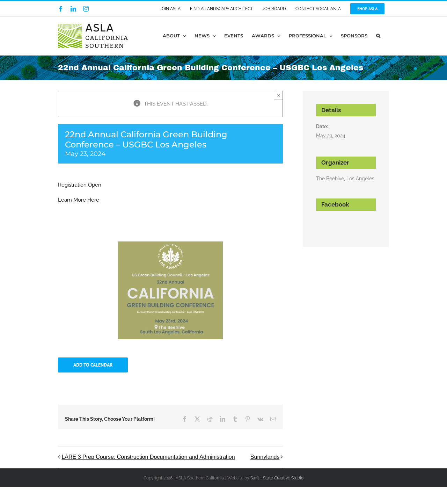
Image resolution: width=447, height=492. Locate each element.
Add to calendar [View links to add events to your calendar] (92, 365)
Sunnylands (265, 457)
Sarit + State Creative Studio (276, 478)
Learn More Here (78, 200)
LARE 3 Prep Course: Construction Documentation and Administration (148, 457)
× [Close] (278, 95)
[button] (378, 36)
